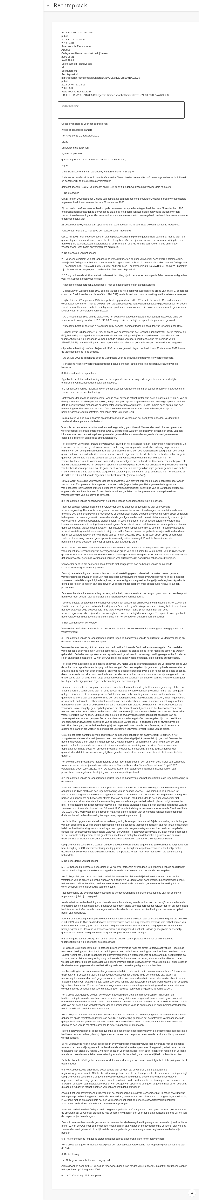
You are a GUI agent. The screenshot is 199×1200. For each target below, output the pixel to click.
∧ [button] (192, 1193)
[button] (47, 5)
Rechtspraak (70, 5)
